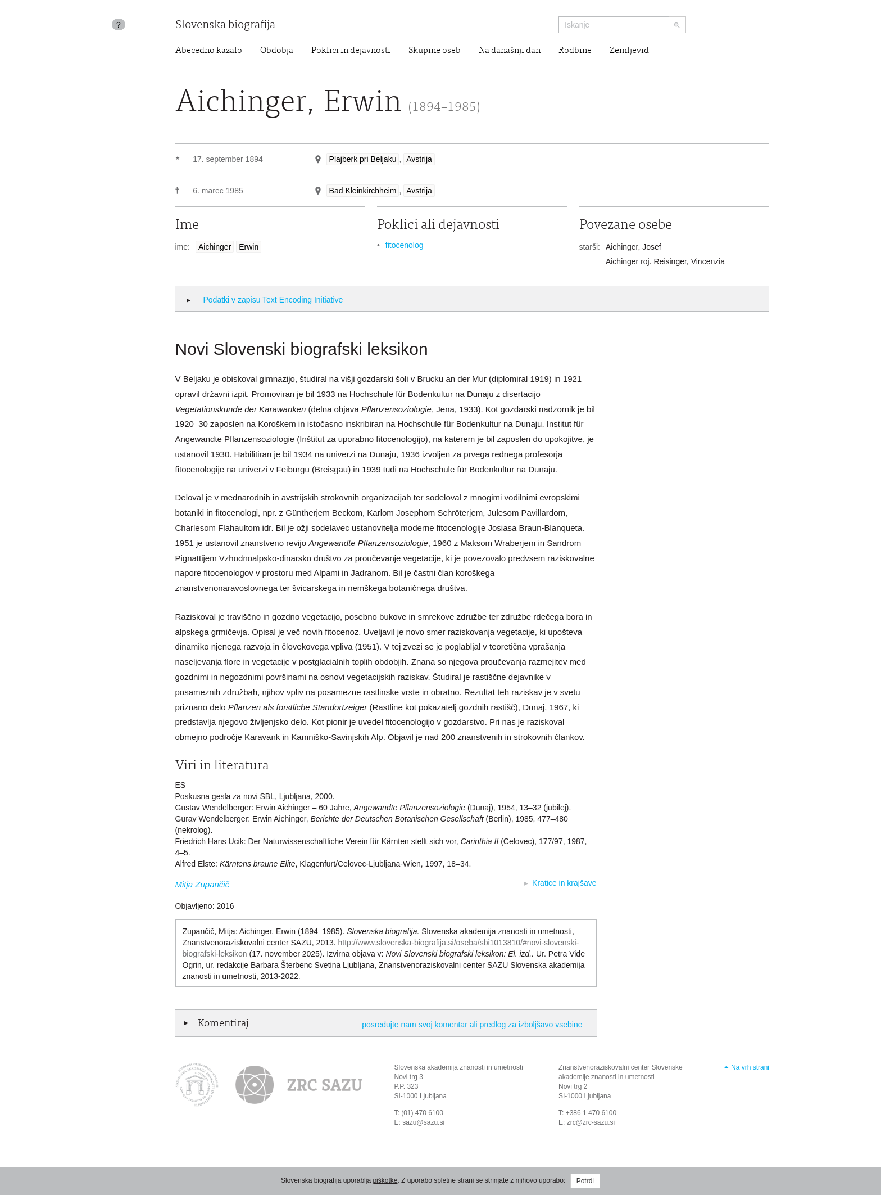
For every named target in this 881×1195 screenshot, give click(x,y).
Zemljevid (629, 50)
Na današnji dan (510, 50)
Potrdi (585, 1181)
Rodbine (575, 50)
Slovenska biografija (225, 25)
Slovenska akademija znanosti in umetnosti (458, 1067)
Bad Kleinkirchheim (363, 190)
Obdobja (276, 50)
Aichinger (214, 246)
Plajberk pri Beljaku (363, 159)
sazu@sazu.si (423, 1122)
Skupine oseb (434, 50)
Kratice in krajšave (564, 882)
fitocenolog (404, 245)
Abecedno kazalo (208, 50)
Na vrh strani (750, 1067)
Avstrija (419, 159)
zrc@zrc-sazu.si (591, 1122)
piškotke (385, 1180)
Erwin (248, 246)
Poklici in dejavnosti (350, 50)
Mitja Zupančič (202, 884)
